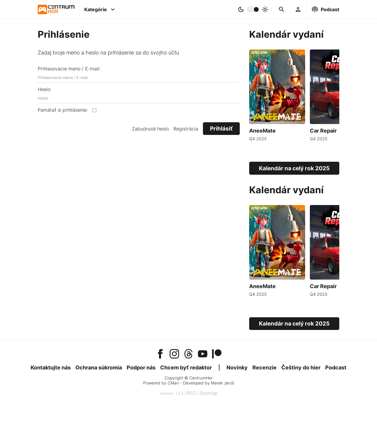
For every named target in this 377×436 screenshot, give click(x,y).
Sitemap (208, 393)
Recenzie (264, 367)
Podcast (335, 367)
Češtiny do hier (300, 367)
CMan (173, 382)
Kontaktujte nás (51, 367)
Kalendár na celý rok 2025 (294, 168)
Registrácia (185, 129)
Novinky (237, 367)
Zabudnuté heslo (150, 129)
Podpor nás (141, 367)
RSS (191, 393)
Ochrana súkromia (98, 367)
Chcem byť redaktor (186, 367)
